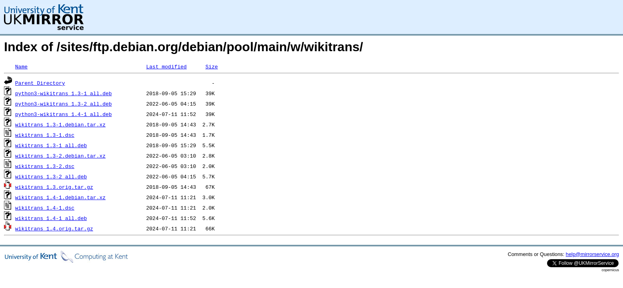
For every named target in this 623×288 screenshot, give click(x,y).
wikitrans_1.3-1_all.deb (51, 145)
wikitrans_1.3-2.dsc (44, 166)
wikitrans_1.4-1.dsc (44, 207)
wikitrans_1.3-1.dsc (44, 134)
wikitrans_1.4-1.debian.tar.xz (60, 197)
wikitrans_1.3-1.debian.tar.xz (60, 124)
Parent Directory (40, 82)
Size (212, 66)
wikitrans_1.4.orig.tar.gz (54, 228)
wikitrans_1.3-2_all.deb (51, 176)
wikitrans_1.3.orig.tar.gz (54, 186)
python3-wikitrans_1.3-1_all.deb (63, 93)
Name (21, 66)
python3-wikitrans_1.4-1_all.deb (63, 114)
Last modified (166, 66)
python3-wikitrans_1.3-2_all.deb (63, 103)
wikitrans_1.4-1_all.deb (51, 218)
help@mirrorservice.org (592, 254)
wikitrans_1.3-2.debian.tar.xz (60, 155)
